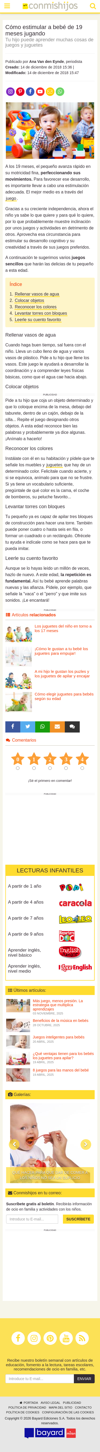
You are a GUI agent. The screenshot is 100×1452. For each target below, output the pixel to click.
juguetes (54, 465)
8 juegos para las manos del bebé (61, 1070)
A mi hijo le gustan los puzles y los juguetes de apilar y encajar (62, 673)
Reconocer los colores (36, 307)
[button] (14, 1144)
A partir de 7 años (25, 918)
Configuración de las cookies (68, 1412)
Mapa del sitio (60, 1407)
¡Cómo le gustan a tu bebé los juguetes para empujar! (61, 651)
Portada (28, 1402)
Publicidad (72, 1402)
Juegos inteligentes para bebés (59, 1037)
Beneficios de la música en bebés (61, 1020)
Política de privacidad (27, 1407)
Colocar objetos (29, 300)
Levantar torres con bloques (41, 313)
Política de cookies (22, 1412)
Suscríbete (78, 1219)
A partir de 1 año (24, 886)
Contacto (83, 1407)
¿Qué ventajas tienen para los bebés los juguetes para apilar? (63, 1055)
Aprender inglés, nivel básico (24, 953)
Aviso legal (50, 1402)
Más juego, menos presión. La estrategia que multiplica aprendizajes (58, 1005)
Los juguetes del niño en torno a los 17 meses (63, 628)
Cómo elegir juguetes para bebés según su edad (64, 696)
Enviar (84, 1379)
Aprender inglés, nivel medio (24, 969)
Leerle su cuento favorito (38, 319)
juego (11, 198)
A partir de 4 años (25, 902)
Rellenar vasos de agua (37, 294)
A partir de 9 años (25, 934)
